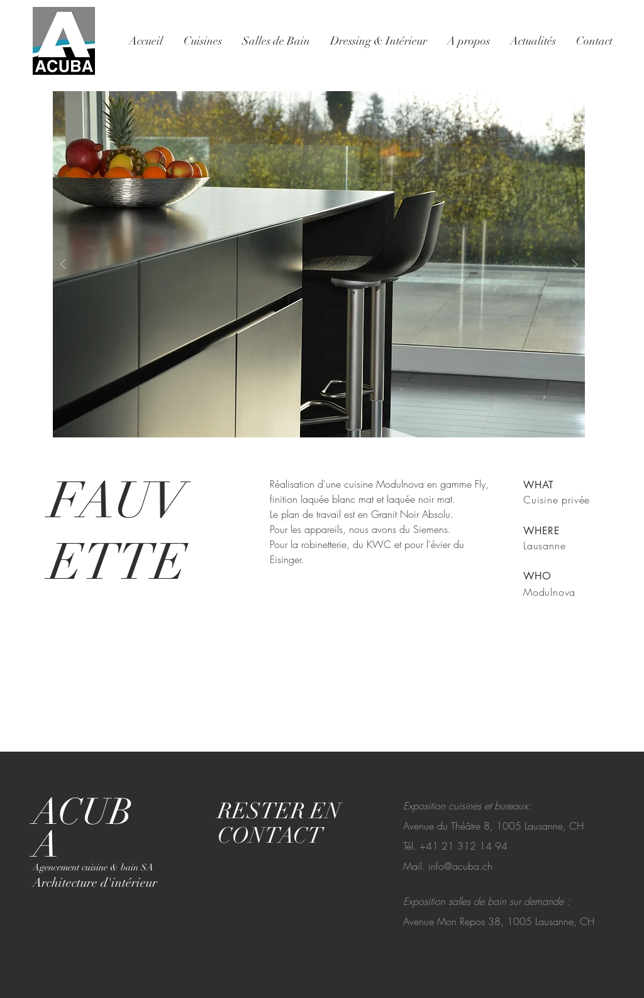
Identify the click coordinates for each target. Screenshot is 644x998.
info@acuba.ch (460, 866)
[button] (319, 264)
